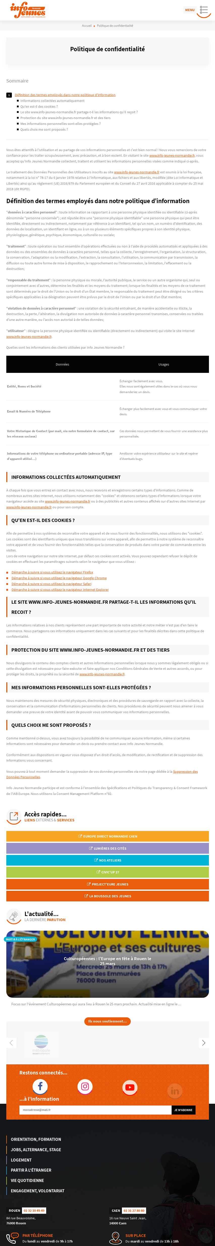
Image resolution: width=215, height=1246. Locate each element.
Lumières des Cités (107, 848)
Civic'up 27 (107, 872)
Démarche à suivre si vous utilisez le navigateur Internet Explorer (60, 589)
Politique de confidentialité (192, 1242)
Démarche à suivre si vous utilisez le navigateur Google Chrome (59, 578)
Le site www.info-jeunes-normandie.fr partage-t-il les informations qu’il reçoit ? (79, 112)
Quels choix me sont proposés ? (44, 129)
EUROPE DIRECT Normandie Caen (107, 836)
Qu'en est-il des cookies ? (39, 106)
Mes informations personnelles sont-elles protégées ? (60, 123)
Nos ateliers (107, 860)
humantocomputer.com (76, 1242)
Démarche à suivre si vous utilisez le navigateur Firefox (52, 572)
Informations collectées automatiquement (52, 100)
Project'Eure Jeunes (107, 884)
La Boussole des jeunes (107, 896)
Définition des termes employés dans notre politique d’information (65, 95)
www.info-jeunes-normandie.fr (172, 155)
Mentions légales (161, 1242)
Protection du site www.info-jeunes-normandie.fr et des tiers (65, 118)
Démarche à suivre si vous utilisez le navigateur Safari (51, 584)
